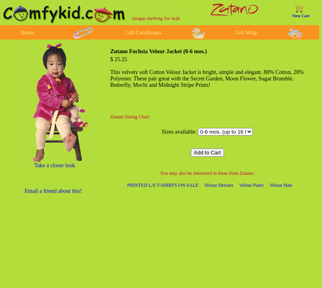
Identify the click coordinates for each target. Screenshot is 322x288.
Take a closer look (54, 165)
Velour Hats (281, 185)
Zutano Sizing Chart (129, 117)
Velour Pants (251, 185)
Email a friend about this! (53, 191)
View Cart (301, 16)
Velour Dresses (218, 185)
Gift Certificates (143, 33)
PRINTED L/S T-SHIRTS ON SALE (162, 185)
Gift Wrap (246, 33)
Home (27, 33)
